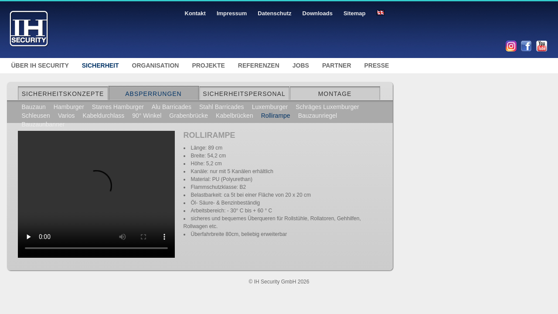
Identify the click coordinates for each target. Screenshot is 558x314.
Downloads (318, 13)
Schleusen (36, 115)
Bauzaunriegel (317, 115)
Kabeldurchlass (104, 115)
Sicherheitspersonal (244, 93)
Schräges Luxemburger (327, 106)
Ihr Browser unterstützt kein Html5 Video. (96, 191)
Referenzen (258, 65)
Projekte (208, 65)
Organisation (155, 65)
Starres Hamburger (118, 106)
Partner (336, 65)
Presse (376, 65)
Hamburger (69, 106)
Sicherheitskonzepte (63, 93)
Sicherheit (100, 65)
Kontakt (195, 13)
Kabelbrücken (234, 115)
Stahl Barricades (221, 106)
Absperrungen (153, 93)
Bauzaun (34, 106)
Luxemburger (270, 106)
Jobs (301, 65)
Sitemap (355, 13)
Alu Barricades (171, 106)
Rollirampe (275, 115)
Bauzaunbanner (43, 124)
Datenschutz (274, 13)
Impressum (232, 13)
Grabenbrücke (188, 115)
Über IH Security (40, 65)
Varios (66, 115)
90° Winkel (146, 115)
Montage (335, 93)
